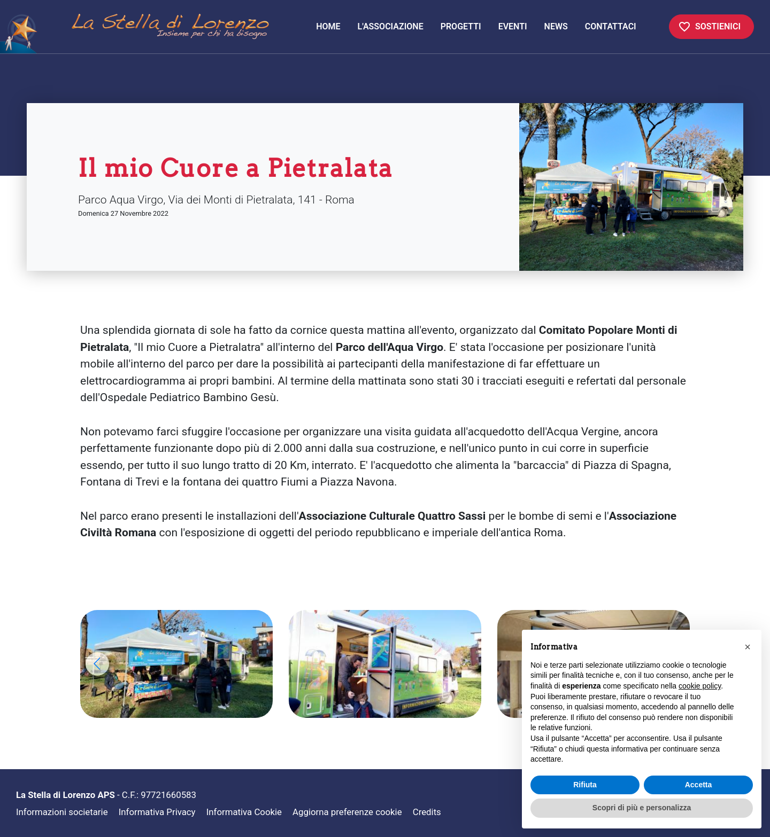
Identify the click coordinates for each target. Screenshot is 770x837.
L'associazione (391, 26)
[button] (97, 664)
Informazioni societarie (62, 812)
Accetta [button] (698, 784)
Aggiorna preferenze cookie (347, 812)
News (556, 26)
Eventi (512, 26)
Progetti (461, 26)
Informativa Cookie (244, 812)
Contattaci (610, 26)
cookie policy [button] (700, 686)
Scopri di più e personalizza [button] (641, 807)
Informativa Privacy (157, 812)
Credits (427, 812)
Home (332, 26)
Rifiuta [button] (585, 784)
